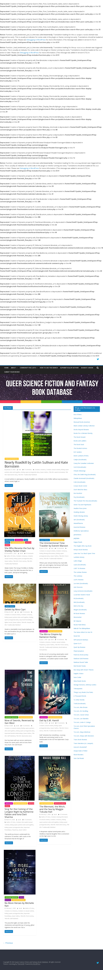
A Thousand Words (80, 696)
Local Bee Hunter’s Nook (82, 595)
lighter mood (8, 622)
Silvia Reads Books (80, 681)
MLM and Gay (9, 540)
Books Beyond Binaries (81, 429)
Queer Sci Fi (77, 643)
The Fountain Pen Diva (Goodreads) (85, 501)
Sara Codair (77, 677)
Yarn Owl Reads (79, 758)
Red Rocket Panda (80, 666)
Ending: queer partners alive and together (16, 617)
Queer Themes (44, 540)
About (13, 368)
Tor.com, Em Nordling (81, 711)
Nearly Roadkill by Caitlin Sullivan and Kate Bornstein (36, 464)
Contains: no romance (11, 911)
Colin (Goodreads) (79, 482)
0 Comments (27, 469)
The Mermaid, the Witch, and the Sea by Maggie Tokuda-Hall (52, 809)
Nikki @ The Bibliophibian (82, 628)
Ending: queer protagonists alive (30, 472)
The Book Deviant (79, 437)
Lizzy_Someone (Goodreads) (83, 591)
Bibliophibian (78, 418)
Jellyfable (76, 538)
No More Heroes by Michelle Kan (19, 904)
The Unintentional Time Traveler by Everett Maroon (53, 544)
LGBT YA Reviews (79, 568)
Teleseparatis (78, 689)
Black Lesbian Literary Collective (84, 426)
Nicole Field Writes (80, 625)
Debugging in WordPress (36, 40)
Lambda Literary (79, 557)
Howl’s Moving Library (81, 516)
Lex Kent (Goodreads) (81, 583)
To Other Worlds (79, 700)
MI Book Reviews (79, 613)
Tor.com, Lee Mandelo (81, 719)
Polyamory (42, 645)
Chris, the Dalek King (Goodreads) (85, 474)
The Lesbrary (78, 576)
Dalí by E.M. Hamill (49, 720)
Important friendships (25, 620)
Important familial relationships (14, 733)
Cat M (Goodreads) (80, 467)
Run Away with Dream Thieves (84, 670)
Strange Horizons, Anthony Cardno (85, 685)
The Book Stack (79, 444)
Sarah (21, 553)
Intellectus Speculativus (81, 531)
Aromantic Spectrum (11, 717)
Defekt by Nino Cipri (15, 609)
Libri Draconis (78, 587)
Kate (20, 469)
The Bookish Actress (80, 448)
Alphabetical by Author (69, 368)
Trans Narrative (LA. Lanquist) (83, 743)
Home (6, 368)
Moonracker (78, 617)
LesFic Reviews (78, 580)
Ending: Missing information (47, 553)
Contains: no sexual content (47, 551)
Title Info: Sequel (26, 622)
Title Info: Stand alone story (24, 736)
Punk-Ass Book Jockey (81, 655)
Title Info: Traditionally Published (27, 475)
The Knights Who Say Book (82, 546)
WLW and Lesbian (60, 803)
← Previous (8, 943)
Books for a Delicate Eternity (83, 433)
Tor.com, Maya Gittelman (82, 732)
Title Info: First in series (19, 561)
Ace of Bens (78, 414)
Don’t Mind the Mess (80, 490)
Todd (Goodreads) (80, 703)
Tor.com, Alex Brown (80, 707)
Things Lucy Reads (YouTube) (83, 692)
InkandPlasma (78, 523)
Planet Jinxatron (79, 651)
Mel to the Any (78, 606)
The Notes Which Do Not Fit (83, 632)
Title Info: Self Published (11, 918)
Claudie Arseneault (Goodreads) (84, 478)
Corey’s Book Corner (80, 486)
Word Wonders (78, 755)
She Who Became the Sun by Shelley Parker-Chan (19, 549)
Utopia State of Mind (80, 751)
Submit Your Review (12, 372)
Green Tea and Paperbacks (82, 505)
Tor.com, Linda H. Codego (82, 722)
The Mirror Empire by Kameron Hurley (50, 635)
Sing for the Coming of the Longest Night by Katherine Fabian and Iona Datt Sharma (19, 812)
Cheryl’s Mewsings (79, 471)
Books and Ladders (80, 441)
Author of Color (10, 556)
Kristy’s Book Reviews (81, 550)
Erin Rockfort (78, 493)
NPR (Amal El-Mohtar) (81, 640)
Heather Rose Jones (80, 508)
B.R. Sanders (78, 452)
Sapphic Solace (78, 673)
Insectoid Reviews (79, 527)
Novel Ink (77, 636)
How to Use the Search (49, 368)
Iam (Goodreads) (79, 520)
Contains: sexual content (53, 469)
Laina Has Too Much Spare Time (84, 553)
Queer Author (44, 472)
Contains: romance (40, 469)
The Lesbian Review (80, 572)
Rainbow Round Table (81, 662)
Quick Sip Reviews (79, 647)
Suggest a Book (87, 368)
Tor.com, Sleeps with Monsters (84, 736)
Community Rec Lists (28, 368)
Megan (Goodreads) (80, 610)
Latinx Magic (78, 561)
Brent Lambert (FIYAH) (81, 456)
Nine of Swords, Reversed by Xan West (19, 721)
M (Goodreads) (78, 598)
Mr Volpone (77, 621)
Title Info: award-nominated (57, 472)
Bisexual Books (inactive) (82, 422)
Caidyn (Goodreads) (80, 460)
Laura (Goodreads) (80, 565)
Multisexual (19, 540)
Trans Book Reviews (80, 740)
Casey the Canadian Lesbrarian (84, 463)
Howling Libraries (79, 512)
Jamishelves (77, 535)
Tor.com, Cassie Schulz (81, 715)
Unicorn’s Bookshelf (80, 747)
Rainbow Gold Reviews (81, 658)
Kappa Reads (78, 542)
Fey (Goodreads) (79, 497)
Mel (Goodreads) (79, 602)
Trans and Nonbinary (12, 459)
